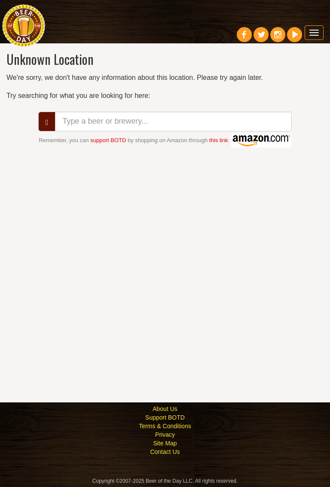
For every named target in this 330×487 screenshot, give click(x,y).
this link (218, 140)
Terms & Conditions (165, 426)
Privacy (165, 434)
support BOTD (108, 140)
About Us (165, 408)
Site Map (165, 443)
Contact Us (165, 451)
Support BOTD (165, 417)
